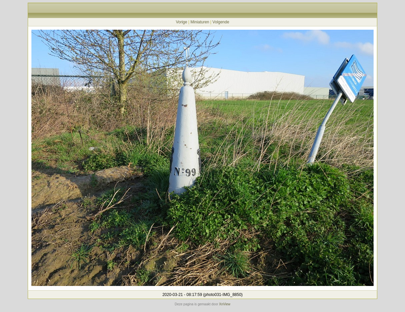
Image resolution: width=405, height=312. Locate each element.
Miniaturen (199, 22)
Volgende (221, 22)
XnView (225, 304)
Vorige (181, 22)
